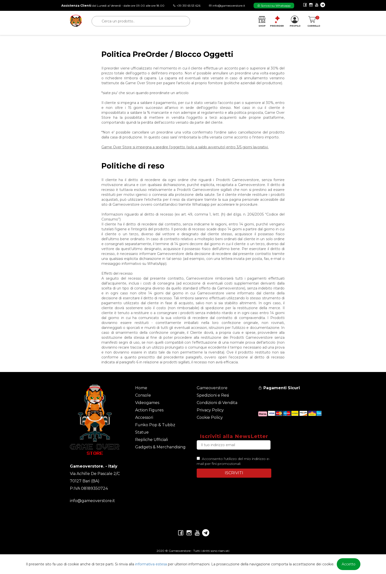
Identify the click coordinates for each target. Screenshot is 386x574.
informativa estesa (151, 564)
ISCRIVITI (234, 473)
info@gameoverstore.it (92, 500)
